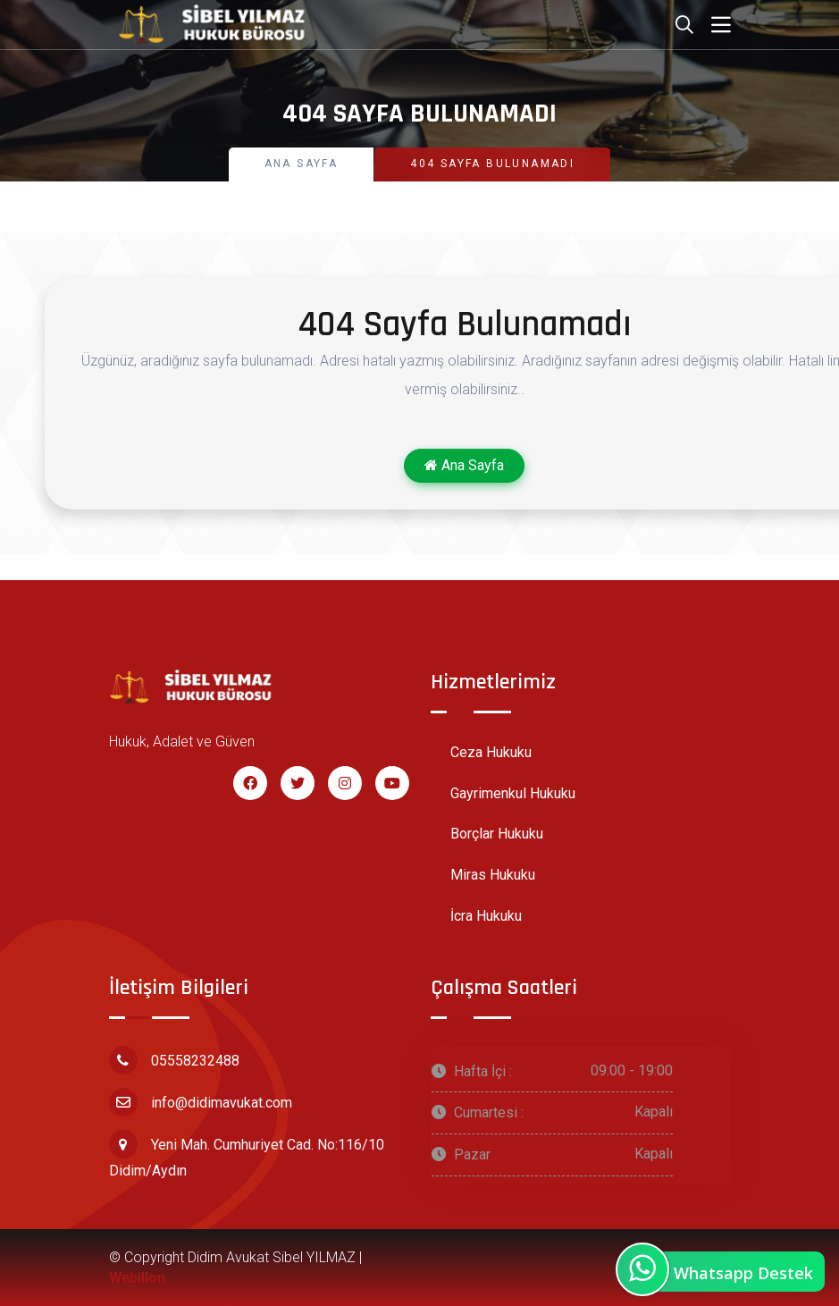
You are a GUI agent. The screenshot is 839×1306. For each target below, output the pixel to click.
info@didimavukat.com (200, 1102)
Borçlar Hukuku (487, 834)
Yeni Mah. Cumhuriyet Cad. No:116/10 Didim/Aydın (246, 1154)
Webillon (137, 1277)
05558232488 (174, 1060)
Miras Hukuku (483, 875)
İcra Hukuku (476, 916)
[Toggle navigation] (721, 25)
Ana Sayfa (301, 163)
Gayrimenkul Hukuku (503, 794)
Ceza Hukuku (481, 753)
